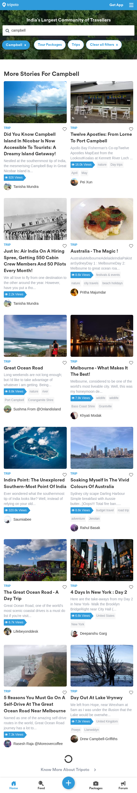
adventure (78, 518)
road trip (123, 510)
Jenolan (94, 518)
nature (102, 164)
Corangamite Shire (40, 400)
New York (78, 624)
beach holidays (112, 283)
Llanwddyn (91, 730)
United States (105, 616)
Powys (76, 730)
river (45, 391)
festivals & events (108, 275)
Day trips (116, 164)
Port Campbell (14, 400)
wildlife (100, 398)
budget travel (105, 510)
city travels (91, 283)
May (84, 173)
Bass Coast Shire (83, 406)
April (75, 173)
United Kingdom (107, 721)
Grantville (105, 406)
